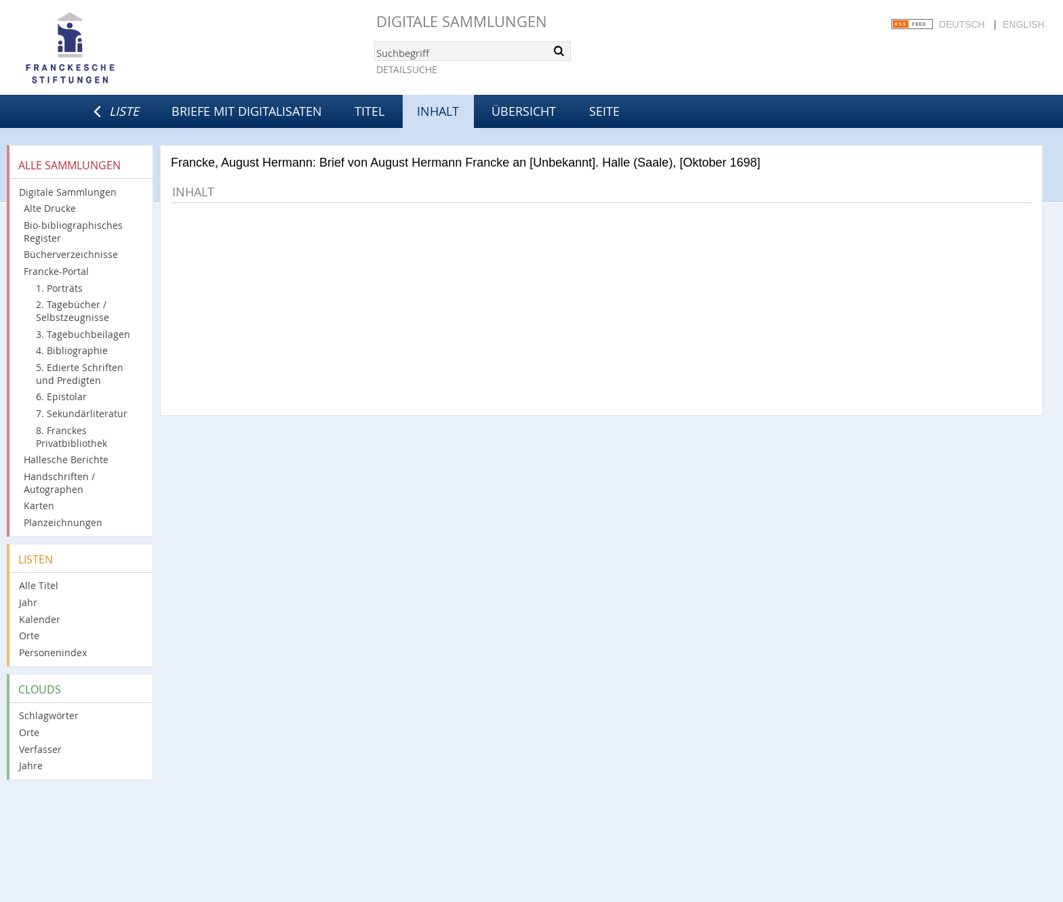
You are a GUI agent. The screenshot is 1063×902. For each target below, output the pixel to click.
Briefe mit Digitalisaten (247, 111)
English (1023, 24)
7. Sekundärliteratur (81, 413)
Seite (604, 111)
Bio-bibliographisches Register (73, 231)
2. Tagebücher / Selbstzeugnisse (72, 311)
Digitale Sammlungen (461, 21)
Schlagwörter (49, 715)
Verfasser (40, 749)
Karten (39, 505)
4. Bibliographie (72, 350)
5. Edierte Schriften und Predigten (79, 374)
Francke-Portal (56, 271)
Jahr (28, 602)
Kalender (39, 619)
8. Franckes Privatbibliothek (71, 437)
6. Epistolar (61, 396)
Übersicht (524, 111)
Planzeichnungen (63, 522)
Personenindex (53, 652)
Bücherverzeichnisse (71, 254)
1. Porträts (59, 288)
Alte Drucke (50, 208)
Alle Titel (38, 585)
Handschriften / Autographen (59, 483)
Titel (369, 111)
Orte (29, 635)
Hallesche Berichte (66, 459)
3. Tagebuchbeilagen (83, 334)
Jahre (31, 765)
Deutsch (962, 24)
